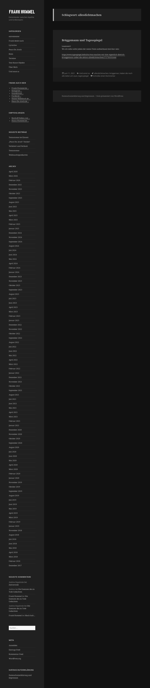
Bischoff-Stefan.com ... (21, 118)
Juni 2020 (13, 456)
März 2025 (13, 220)
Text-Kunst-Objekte (17, 62)
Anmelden (13, 645)
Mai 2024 (13, 259)
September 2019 (15, 491)
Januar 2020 (14, 478)
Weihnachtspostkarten (18, 155)
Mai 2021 (13, 408)
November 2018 (15, 530)
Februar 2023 (14, 316)
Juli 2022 (12, 346)
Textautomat (14, 150)
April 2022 (13, 360)
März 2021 (13, 416)
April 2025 (13, 215)
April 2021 (13, 412)
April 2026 (13, 171)
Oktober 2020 (14, 438)
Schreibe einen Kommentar (104, 76)
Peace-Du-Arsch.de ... (20, 101)
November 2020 (15, 434)
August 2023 (14, 294)
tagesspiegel (83, 76)
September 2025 (15, 198)
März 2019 (13, 517)
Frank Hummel (15, 596)
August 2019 (14, 495)
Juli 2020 (12, 451)
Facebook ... (16, 96)
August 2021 (14, 395)
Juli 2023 (12, 298)
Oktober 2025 (14, 193)
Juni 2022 (13, 351)
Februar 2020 (14, 473)
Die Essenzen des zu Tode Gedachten (22, 590)
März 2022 (13, 364)
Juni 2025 (13, 206)
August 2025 (14, 202)
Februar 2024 (14, 268)
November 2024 (15, 237)
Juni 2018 (13, 543)
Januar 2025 (14, 228)
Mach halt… (30, 615)
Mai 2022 (13, 355)
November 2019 (15, 482)
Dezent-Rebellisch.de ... (21, 98)
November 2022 (15, 329)
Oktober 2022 (14, 333)
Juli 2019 (12, 500)
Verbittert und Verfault (18, 146)
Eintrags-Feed (14, 650)
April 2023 (13, 307)
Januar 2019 (14, 526)
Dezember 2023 (15, 276)
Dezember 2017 (15, 565)
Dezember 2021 (15, 377)
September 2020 (15, 443)
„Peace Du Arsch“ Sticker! (19, 142)
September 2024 (15, 241)
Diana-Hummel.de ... (20, 120)
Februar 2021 (14, 421)
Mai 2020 (13, 460)
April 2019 (13, 513)
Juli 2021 (12, 399)
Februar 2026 (14, 180)
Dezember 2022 (15, 325)
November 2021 (15, 382)
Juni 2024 (13, 254)
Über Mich (13, 67)
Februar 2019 (14, 522)
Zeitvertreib (14, 585)
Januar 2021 (14, 425)
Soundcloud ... (17, 93)
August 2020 (14, 447)
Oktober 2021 (14, 386)
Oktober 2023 (14, 285)
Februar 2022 (14, 368)
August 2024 (14, 246)
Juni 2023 (13, 303)
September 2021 (15, 390)
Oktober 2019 (14, 487)
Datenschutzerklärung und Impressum (78, 96)
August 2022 (14, 342)
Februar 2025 (14, 224)
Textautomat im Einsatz (18, 137)
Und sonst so (14, 71)
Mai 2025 (13, 211)
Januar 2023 (14, 320)
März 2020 (13, 469)
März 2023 (13, 311)
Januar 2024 (14, 272)
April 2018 (13, 552)
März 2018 (13, 557)
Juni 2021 (13, 403)
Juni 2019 (13, 504)
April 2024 (13, 263)
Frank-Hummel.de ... (20, 88)
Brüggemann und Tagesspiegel (82, 40)
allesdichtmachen (101, 73)
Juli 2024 (12, 250)
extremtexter (14, 36)
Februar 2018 (14, 561)
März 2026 (13, 176)
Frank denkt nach (16, 41)
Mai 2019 (13, 508)
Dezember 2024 (15, 233)
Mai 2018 (13, 548)
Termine (12, 58)
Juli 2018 (12, 539)
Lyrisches (13, 45)
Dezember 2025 (15, 184)
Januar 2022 (14, 373)
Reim (11, 54)
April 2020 (13, 465)
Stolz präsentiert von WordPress (109, 96)
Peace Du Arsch (15, 49)
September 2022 (15, 338)
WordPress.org (15, 658)
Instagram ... (17, 91)
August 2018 (14, 535)
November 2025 (15, 189)
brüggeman (114, 73)
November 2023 (15, 281)
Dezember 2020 (15, 430)
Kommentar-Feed (16, 654)
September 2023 (15, 289)
